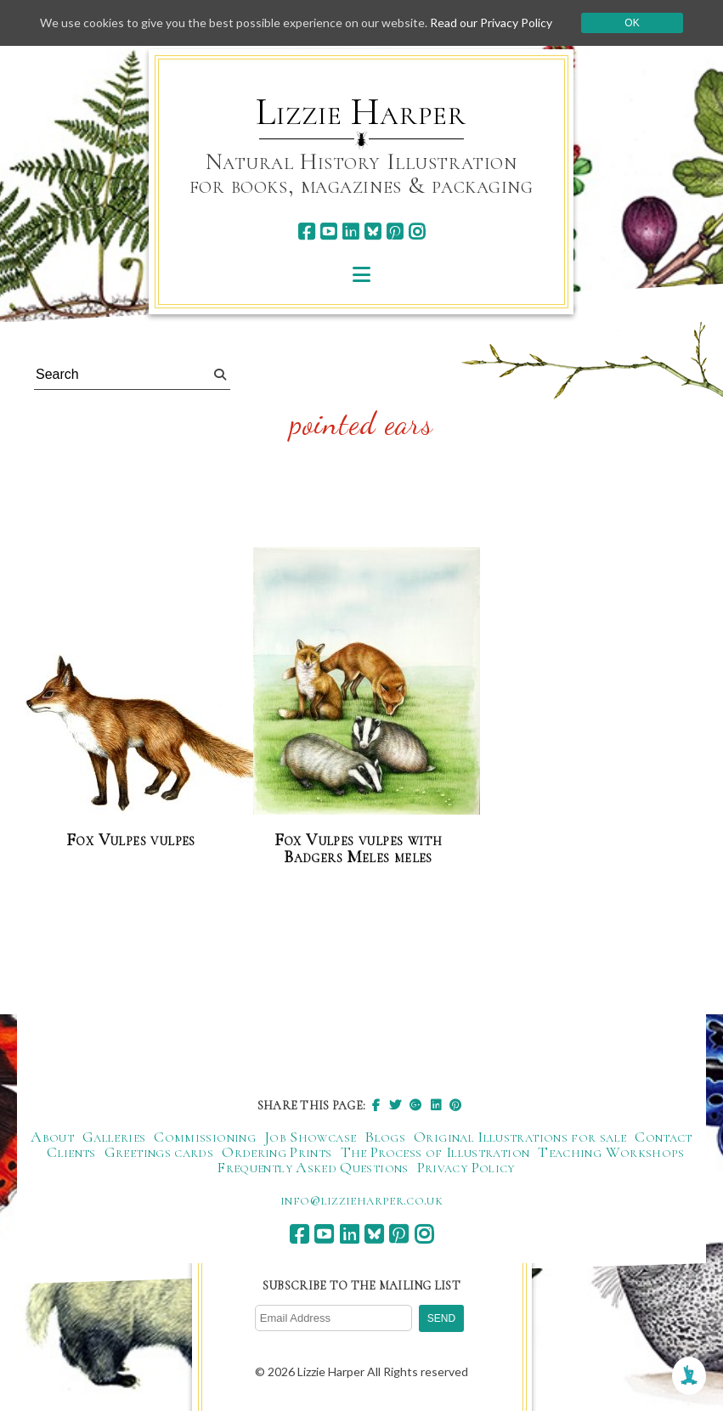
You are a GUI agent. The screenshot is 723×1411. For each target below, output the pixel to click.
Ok (631, 23)
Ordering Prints (276, 1152)
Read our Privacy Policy (491, 22)
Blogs (384, 1136)
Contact (663, 1136)
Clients (71, 1152)
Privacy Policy (466, 1167)
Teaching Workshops (611, 1152)
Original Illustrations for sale (520, 1136)
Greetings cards (158, 1152)
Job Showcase (310, 1136)
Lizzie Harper (361, 112)
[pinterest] (395, 231)
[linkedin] (350, 231)
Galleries (113, 1136)
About (52, 1136)
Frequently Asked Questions (312, 1167)
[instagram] (417, 231)
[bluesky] (372, 231)
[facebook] (306, 231)
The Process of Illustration (435, 1152)
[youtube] (328, 231)
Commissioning (205, 1136)
